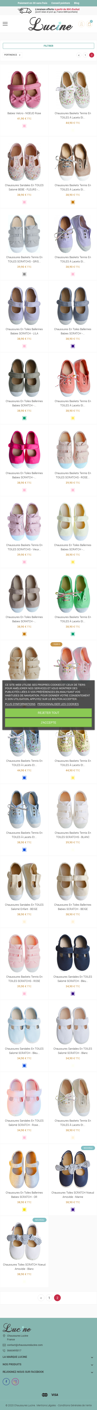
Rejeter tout (48, 712)
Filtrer (48, 45)
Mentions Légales (46, 1405)
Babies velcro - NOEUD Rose (24, 113)
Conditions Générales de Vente (75, 1405)
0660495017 (14, 1350)
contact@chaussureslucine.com (25, 1345)
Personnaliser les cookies (58, 703)
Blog (76, 3)
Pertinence (13, 55)
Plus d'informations (20, 703)
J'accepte (48, 722)
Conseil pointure (60, 3)
